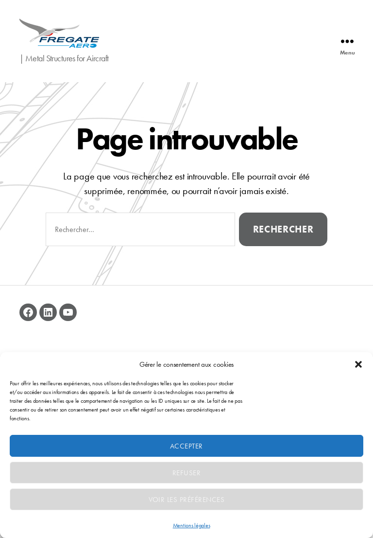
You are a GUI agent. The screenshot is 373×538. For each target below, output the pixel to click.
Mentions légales (191, 525)
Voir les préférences (187, 499)
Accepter (186, 446)
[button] (358, 364)
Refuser (186, 473)
